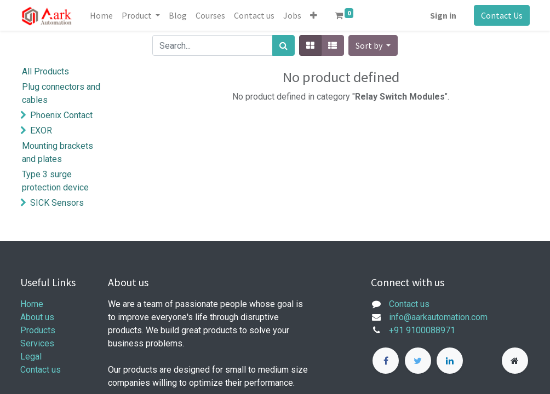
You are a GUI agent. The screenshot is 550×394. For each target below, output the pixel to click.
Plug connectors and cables (61, 93)
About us (37, 317)
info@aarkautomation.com (438, 317)
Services (37, 343)
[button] (314, 15)
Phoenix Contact (61, 115)
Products (37, 330)
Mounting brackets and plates (57, 152)
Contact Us (502, 15)
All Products (45, 71)
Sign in (443, 15)
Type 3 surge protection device (55, 181)
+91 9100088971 (422, 330)
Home (31, 304)
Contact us (40, 369)
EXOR (41, 130)
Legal (31, 356)
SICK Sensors (57, 203)
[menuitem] (101, 15)
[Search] (283, 45)
